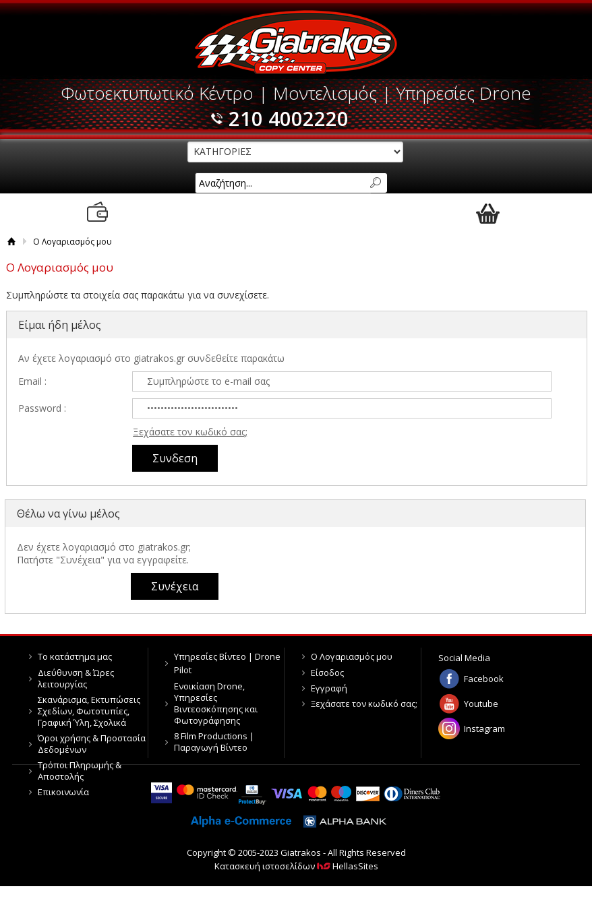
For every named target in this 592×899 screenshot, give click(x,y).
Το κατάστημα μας (75, 656)
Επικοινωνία (63, 792)
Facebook (484, 679)
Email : (32, 381)
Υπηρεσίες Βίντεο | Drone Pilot (227, 663)
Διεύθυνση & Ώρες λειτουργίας (76, 678)
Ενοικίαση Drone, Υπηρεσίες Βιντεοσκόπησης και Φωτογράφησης (216, 703)
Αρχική (11, 241)
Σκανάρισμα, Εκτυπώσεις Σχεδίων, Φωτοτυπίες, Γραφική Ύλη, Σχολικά (89, 710)
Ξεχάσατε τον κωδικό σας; (190, 431)
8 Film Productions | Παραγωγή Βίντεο (214, 741)
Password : (42, 408)
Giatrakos (296, 41)
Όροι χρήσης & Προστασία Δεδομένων (92, 743)
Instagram (484, 728)
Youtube (481, 704)
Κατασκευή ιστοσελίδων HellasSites (296, 866)
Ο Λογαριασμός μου (351, 656)
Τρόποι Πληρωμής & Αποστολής (79, 770)
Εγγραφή (329, 688)
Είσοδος (327, 672)
